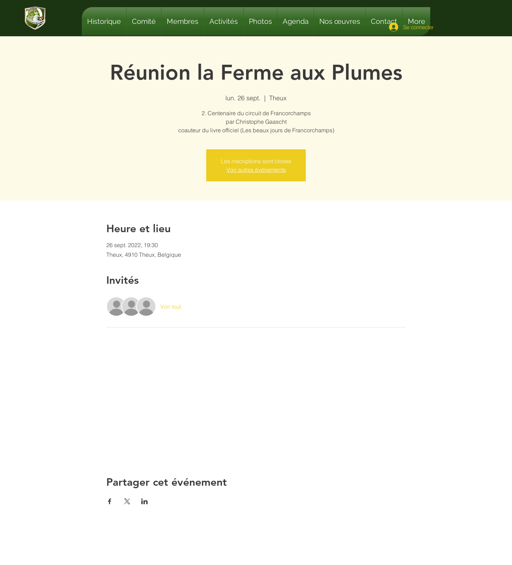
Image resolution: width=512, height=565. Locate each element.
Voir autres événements (256, 169)
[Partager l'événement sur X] (127, 501)
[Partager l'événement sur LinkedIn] (144, 501)
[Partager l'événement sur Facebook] (109, 501)
